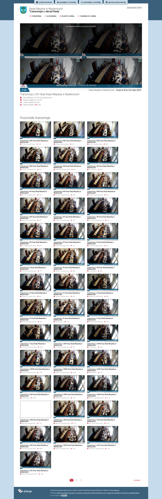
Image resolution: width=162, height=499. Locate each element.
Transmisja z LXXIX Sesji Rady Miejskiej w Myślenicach (101, 344)
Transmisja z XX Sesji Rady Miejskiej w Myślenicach (33, 192)
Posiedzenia (35, 16)
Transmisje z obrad (87, 16)
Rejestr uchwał (67, 16)
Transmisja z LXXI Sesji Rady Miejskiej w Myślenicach (68, 420)
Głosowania (50, 16)
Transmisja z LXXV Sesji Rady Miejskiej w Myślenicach (34, 395)
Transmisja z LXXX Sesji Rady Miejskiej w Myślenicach (68, 344)
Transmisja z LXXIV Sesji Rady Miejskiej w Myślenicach (68, 395)
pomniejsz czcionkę (91, 2)
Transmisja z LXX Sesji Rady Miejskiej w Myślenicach (101, 420)
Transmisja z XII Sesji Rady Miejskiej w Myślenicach (67, 243)
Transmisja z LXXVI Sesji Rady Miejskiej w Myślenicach (101, 369)
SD (36, 105)
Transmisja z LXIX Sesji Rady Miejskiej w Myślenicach (34, 446)
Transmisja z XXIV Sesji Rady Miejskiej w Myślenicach (101, 141)
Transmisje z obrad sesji (83, 493)
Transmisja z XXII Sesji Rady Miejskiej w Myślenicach (67, 166)
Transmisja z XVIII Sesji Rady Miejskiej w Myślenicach (101, 192)
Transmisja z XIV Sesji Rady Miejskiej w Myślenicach (100, 217)
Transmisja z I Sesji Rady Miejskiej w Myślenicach (32, 344)
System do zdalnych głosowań (66, 493)
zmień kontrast (44, 2)
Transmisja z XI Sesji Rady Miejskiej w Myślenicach (100, 243)
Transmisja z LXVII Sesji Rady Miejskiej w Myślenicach (101, 446)
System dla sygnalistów (114, 493)
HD (40, 105)
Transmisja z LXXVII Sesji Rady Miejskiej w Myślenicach (68, 369)
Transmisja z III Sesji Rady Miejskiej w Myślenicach (67, 319)
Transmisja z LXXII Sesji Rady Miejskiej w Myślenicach (34, 420)
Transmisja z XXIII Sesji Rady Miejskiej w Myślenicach (34, 166)
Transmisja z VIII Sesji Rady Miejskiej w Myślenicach (100, 268)
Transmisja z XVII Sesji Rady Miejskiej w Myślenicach (34, 217)
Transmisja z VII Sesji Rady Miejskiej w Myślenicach (33, 293)
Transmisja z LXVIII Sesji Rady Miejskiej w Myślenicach (68, 446)
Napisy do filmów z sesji (98, 493)
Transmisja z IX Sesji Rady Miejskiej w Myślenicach (67, 268)
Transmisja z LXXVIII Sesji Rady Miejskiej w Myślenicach (35, 369)
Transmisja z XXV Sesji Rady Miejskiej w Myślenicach (67, 141)
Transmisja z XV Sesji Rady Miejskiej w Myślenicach (67, 217)
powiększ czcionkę (66, 2)
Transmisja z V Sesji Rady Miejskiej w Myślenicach (100, 293)
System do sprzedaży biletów (130, 493)
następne (137, 480)
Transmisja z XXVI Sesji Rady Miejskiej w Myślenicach (34, 141)
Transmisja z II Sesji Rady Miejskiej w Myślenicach (100, 319)
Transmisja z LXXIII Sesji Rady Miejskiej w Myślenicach (101, 395)
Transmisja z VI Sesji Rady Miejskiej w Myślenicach (67, 293)
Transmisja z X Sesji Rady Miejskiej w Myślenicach (33, 268)
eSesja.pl (116, 490)
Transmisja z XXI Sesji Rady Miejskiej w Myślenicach (100, 166)
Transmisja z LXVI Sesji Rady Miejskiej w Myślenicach (34, 471)
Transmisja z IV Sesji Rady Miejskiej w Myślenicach (33, 319)
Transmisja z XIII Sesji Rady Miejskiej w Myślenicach (33, 243)
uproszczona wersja (116, 2)
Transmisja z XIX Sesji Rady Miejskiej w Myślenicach (67, 192)
